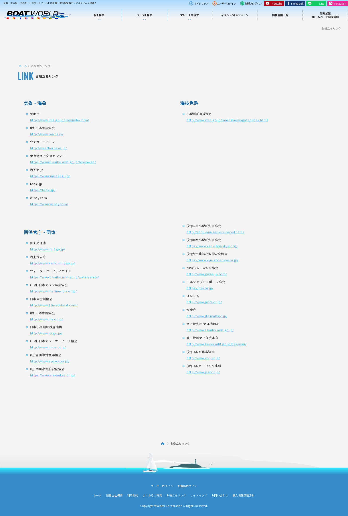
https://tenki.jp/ (42, 190)
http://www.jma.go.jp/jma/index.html (59, 120)
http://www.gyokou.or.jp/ (49, 361)
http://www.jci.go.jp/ (46, 333)
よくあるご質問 (152, 495)
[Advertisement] (174, 47)
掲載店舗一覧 (280, 15)
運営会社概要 (114, 495)
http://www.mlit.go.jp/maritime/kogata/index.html (227, 120)
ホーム (23, 66)
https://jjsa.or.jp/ (199, 288)
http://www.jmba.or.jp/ (48, 347)
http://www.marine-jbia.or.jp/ (53, 291)
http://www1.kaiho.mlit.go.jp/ (210, 330)
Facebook (297, 3)
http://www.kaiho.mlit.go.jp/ (52, 263)
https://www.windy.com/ (49, 204)
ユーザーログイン (226, 3)
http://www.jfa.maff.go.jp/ (206, 316)
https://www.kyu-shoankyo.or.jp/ (212, 260)
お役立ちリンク (176, 495)
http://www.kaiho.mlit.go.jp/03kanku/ (216, 344)
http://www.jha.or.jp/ (46, 319)
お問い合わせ (220, 495)
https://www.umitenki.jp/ (50, 176)
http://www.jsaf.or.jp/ (203, 372)
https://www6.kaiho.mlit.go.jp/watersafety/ (64, 277)
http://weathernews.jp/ (48, 148)
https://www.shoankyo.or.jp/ (52, 375)
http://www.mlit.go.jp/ (47, 249)
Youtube (277, 3)
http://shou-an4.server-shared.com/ (215, 232)
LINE (321, 3)
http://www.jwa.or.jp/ (46, 134)
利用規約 (132, 495)
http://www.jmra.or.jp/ (204, 302)
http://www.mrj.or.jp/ (203, 358)
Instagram (340, 3)
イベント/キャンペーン (235, 15)
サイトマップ (201, 3)
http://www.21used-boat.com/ (54, 305)
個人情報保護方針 (244, 495)
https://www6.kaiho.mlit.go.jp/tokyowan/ (63, 162)
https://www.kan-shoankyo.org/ (211, 246)
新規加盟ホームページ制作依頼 (325, 15)
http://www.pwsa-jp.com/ (206, 274)
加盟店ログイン (253, 3)
